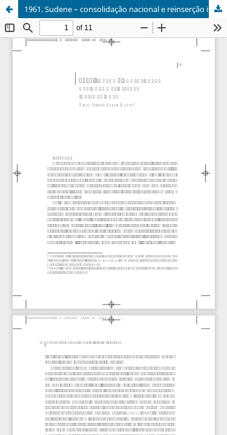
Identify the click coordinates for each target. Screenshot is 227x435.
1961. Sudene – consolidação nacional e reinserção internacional (125, 9)
